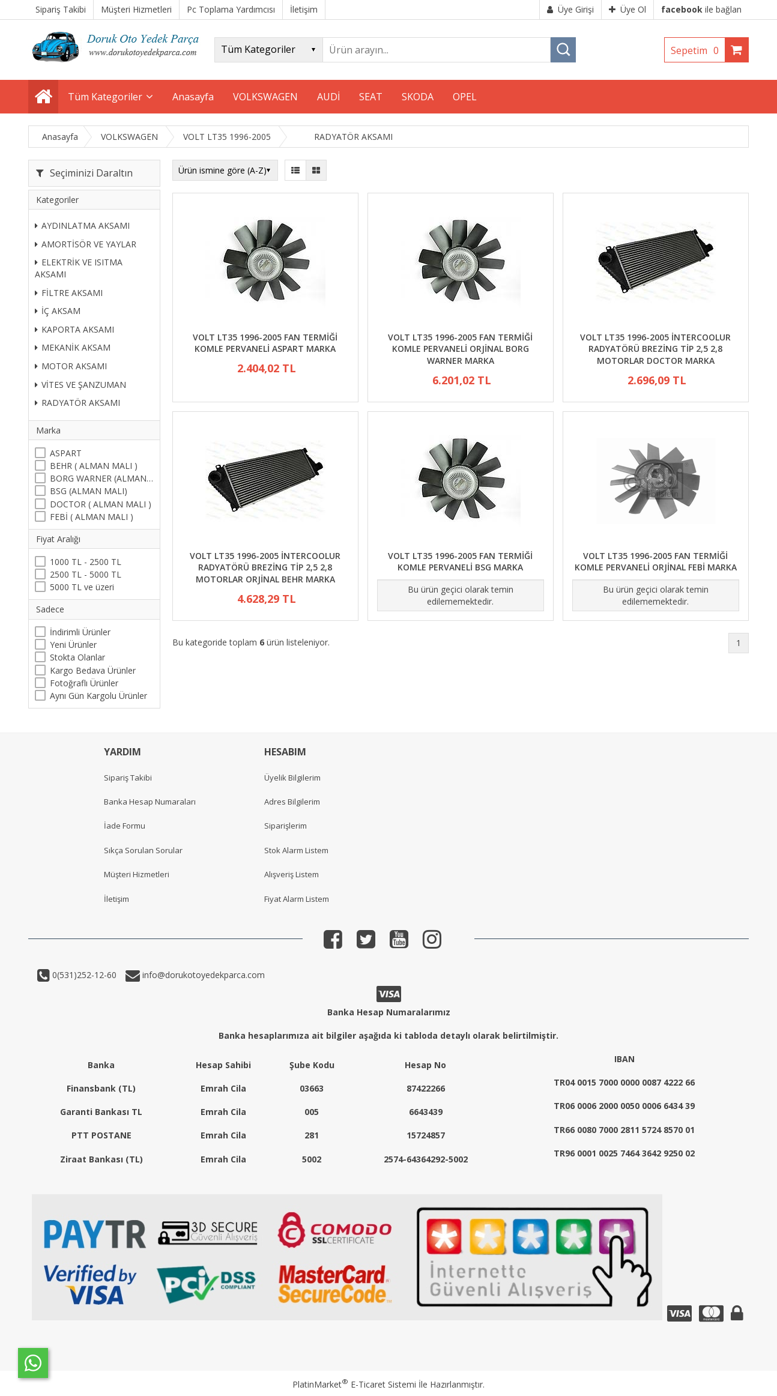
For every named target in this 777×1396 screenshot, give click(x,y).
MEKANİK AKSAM (72, 347)
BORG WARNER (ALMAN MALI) (102, 478)
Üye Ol (627, 9)
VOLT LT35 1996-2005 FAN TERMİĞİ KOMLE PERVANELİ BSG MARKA (460, 561)
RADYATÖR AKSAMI (77, 402)
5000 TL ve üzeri (82, 587)
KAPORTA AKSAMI (74, 329)
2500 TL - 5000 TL (85, 574)
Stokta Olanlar (77, 657)
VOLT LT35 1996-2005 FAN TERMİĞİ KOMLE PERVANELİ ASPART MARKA (265, 343)
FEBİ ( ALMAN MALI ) (91, 516)
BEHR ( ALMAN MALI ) (94, 465)
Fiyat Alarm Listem (296, 898)
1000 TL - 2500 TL (85, 561)
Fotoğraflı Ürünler (84, 683)
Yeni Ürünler (73, 644)
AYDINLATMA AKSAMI (82, 225)
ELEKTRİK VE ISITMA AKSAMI (78, 268)
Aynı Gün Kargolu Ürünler (98, 695)
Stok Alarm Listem (296, 850)
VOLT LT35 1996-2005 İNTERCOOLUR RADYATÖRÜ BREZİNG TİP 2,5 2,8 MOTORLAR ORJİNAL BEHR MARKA (265, 567)
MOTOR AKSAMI (71, 366)
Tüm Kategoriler (105, 96)
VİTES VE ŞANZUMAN (80, 384)
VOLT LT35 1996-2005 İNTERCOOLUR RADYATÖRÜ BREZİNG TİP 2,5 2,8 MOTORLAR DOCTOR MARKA (655, 348)
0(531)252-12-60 (83, 975)
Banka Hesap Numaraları (150, 801)
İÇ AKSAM (57, 310)
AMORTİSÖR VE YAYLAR (85, 244)
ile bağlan (701, 9)
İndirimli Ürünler (80, 632)
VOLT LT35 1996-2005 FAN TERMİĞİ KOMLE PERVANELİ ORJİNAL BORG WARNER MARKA (460, 348)
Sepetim (698, 50)
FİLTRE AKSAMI (69, 292)
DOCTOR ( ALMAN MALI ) (100, 504)
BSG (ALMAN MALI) (88, 491)
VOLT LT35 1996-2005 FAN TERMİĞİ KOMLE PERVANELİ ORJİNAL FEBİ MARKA (656, 561)
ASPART (66, 453)
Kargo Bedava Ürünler (93, 670)
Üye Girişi (570, 9)
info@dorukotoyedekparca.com (202, 975)
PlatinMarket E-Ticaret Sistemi (354, 1384)
